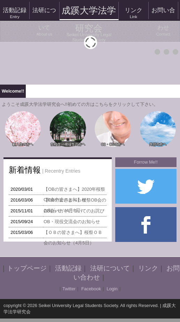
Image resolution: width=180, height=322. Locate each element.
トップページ (27, 268)
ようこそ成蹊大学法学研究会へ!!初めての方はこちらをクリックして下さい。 (80, 104)
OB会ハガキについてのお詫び (74, 210)
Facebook (91, 288)
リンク (133, 13)
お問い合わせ (163, 13)
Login (112, 288)
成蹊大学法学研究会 (89, 13)
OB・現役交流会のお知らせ (72, 221)
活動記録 (14, 13)
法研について (44, 13)
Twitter (69, 288)
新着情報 (25, 169)
